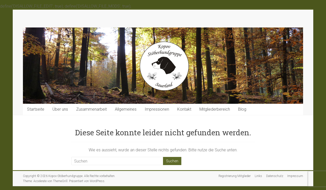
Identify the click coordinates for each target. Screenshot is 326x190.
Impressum (295, 176)
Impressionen (157, 109)
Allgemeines (126, 109)
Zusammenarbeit (91, 109)
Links (258, 176)
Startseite (35, 109)
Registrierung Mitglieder (235, 176)
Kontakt (184, 109)
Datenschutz (274, 176)
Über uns (60, 109)
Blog (242, 109)
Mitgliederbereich (214, 109)
